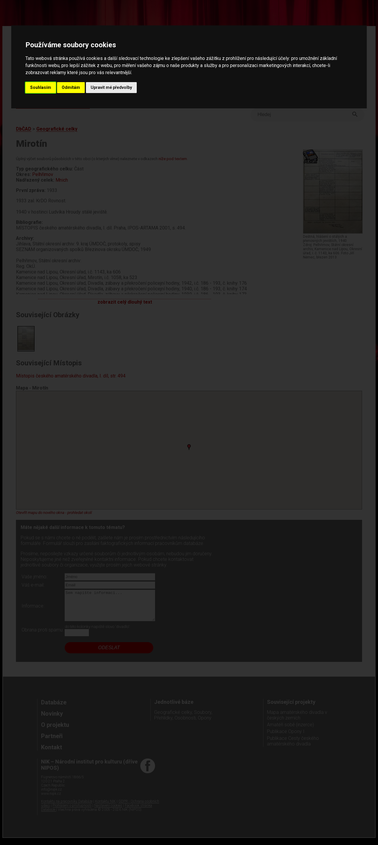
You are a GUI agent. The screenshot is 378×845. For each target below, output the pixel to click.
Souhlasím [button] (40, 87)
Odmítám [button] (71, 87)
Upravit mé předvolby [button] (111, 87)
